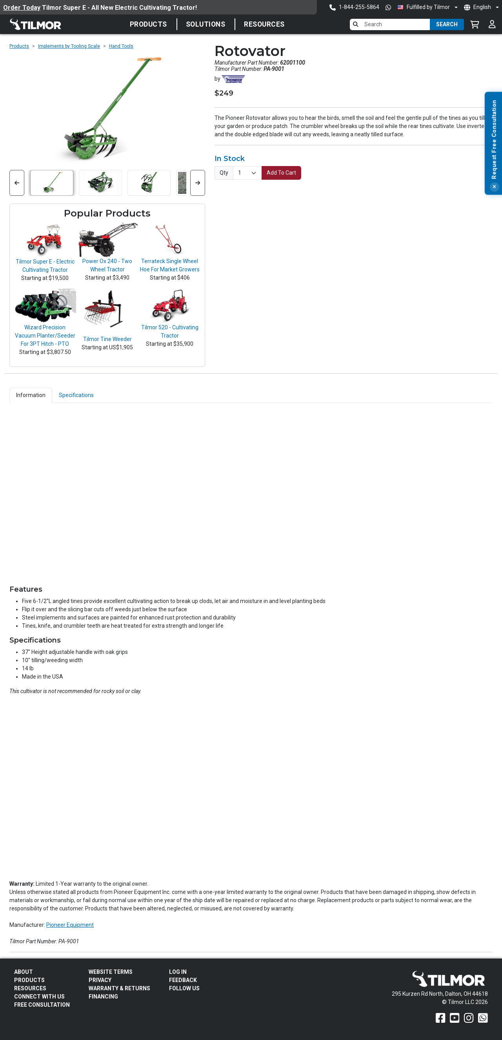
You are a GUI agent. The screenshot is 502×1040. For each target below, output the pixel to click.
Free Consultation (42, 1005)
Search (447, 24)
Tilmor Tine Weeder (107, 339)
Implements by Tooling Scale (69, 46)
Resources (264, 24)
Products (148, 24)
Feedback (183, 980)
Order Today (21, 7)
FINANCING (103, 996)
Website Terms (111, 972)
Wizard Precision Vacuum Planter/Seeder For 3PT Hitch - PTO (45, 335)
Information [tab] (30, 395)
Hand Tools (121, 46)
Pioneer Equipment (70, 925)
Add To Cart (281, 173)
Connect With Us (39, 996)
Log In (178, 972)
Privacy (100, 980)
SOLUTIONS (206, 24)
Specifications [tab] (76, 395)
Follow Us (184, 988)
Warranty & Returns (119, 988)
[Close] (494, 215)
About (23, 972)
